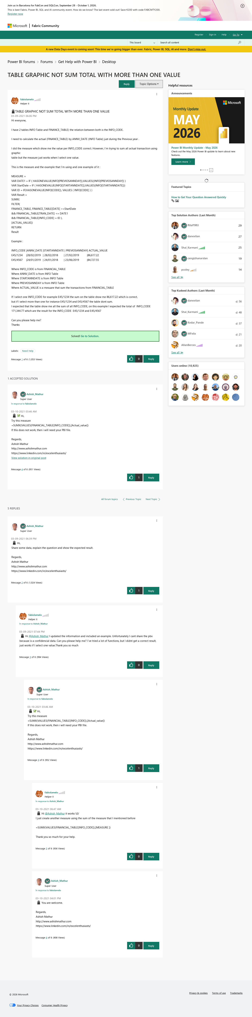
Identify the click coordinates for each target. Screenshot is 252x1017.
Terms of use (219, 992)
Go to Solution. (90, 336)
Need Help (27, 351)
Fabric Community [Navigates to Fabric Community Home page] (45, 25)
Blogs (130, 25)
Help (224, 34)
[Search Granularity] (142, 42)
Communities (114, 25)
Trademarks (236, 992)
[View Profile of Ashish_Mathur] (35, 394)
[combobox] (201, 42)
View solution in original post (28, 458)
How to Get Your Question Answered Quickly (198, 197)
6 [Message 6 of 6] (46, 937)
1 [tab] (201, 170)
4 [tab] (207, 170)
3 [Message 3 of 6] (30, 656)
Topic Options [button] (148, 84)
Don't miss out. (197, 49)
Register (199, 34)
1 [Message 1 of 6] (22, 359)
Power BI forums (21, 61)
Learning (144, 25)
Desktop (109, 61)
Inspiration (83, 25)
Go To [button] (236, 34)
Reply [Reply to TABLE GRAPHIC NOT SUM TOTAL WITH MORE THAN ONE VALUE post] (151, 358)
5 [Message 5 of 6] (46, 848)
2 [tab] (203, 170)
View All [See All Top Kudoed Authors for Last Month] (177, 352)
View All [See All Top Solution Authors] (177, 277)
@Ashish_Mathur (38, 636)
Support (159, 25)
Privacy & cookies (198, 992)
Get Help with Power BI (77, 61)
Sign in (212, 34)
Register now (15, 14)
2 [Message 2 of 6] (22, 582)
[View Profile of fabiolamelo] (27, 99)
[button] (127, 84)
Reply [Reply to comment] (151, 477)
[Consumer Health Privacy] (55, 1005)
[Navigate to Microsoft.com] (17, 26)
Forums (67, 25)
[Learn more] (183, 161)
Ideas (98, 25)
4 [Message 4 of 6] (22, 469)
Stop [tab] (211, 170)
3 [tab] (205, 170)
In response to (24, 403)
